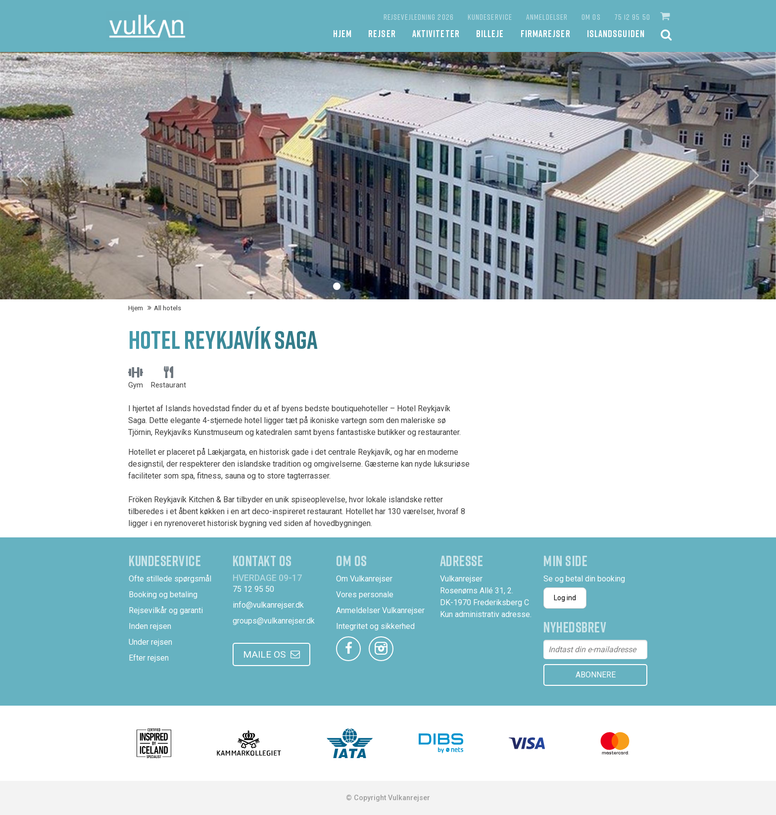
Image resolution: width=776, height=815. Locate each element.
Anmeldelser (547, 17)
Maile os (264, 654)
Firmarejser (546, 33)
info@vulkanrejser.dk (268, 605)
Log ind (565, 598)
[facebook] (348, 648)
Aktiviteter (436, 33)
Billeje (490, 33)
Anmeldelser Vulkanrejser (380, 610)
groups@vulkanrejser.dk (274, 620)
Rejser (382, 33)
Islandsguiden (616, 33)
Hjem (342, 33)
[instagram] (381, 648)
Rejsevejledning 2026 (419, 17)
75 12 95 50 (632, 17)
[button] (666, 16)
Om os (591, 17)
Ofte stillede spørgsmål (170, 578)
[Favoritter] (366, 17)
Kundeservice (490, 17)
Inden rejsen (150, 626)
